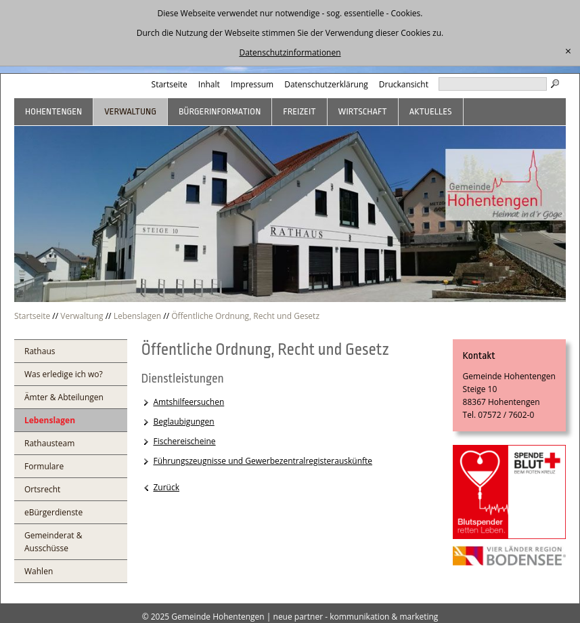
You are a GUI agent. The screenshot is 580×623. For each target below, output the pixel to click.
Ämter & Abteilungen (64, 397)
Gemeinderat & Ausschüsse (53, 542)
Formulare (44, 466)
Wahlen (38, 571)
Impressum (252, 84)
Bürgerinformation (220, 111)
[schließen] (568, 51)
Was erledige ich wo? (63, 374)
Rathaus (39, 351)
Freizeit (299, 111)
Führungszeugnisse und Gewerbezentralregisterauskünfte (262, 461)
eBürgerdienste (53, 512)
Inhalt (209, 84)
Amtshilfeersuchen (188, 402)
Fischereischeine (184, 441)
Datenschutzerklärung (326, 84)
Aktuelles (430, 111)
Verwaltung (130, 111)
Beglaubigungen (183, 421)
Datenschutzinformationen (289, 52)
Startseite (169, 84)
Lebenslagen (137, 316)
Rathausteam (49, 443)
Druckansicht (403, 84)
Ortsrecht (42, 489)
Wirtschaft (362, 111)
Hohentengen (53, 111)
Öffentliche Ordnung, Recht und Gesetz (245, 316)
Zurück (166, 487)
